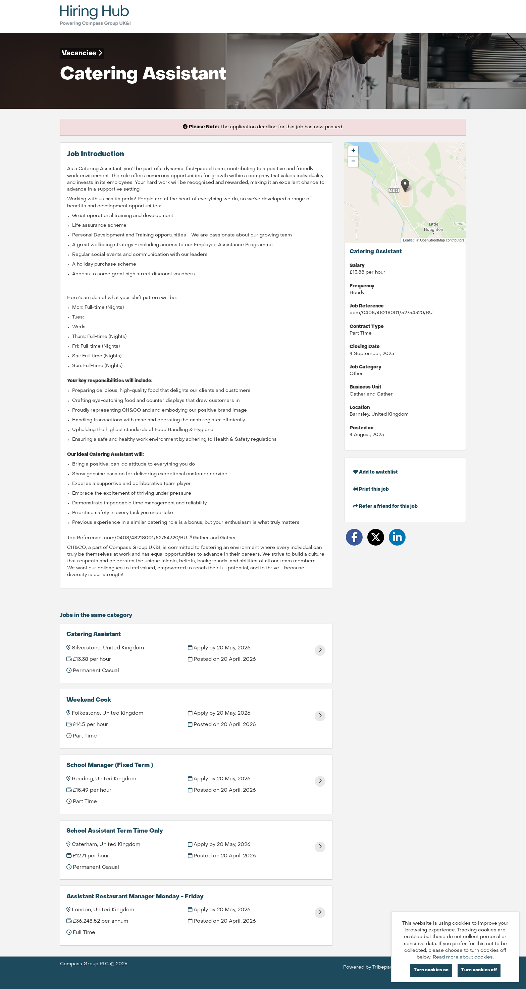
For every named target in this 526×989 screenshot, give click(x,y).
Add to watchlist (375, 472)
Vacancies (82, 53)
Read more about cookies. (463, 957)
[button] (405, 186)
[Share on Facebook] (354, 537)
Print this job (371, 489)
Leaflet (408, 240)
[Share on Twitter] (375, 537)
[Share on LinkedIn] (397, 537)
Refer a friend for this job (385, 506)
